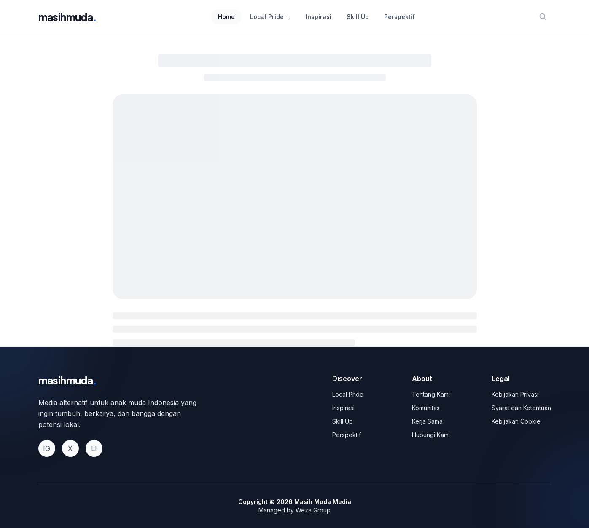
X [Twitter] (70, 448)
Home (226, 16)
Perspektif (399, 16)
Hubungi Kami (431, 434)
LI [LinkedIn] (94, 448)
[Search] (543, 16)
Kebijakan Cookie (516, 421)
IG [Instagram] (46, 448)
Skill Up (358, 16)
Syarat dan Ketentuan (521, 407)
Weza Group (313, 510)
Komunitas (426, 407)
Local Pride (270, 16)
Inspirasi (318, 16)
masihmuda (67, 17)
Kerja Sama (427, 421)
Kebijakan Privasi (515, 394)
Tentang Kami (431, 394)
